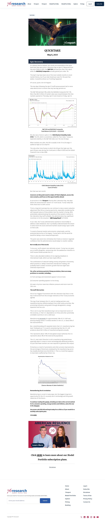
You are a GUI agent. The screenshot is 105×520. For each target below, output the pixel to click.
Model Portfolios (54, 4)
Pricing (82, 4)
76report (36, 4)
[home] (16, 4)
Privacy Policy (87, 499)
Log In (85, 486)
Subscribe (86, 489)
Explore (76, 4)
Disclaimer (86, 492)
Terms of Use (87, 495)
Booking (68, 505)
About (29, 4)
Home (67, 486)
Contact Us (86, 502)
